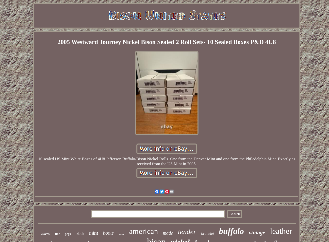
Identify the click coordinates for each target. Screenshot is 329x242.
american (143, 231)
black (80, 233)
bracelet (207, 233)
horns (45, 234)
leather (281, 231)
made (168, 233)
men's (121, 234)
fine (57, 234)
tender (187, 232)
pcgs (68, 234)
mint (93, 233)
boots (108, 233)
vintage (257, 232)
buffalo (231, 231)
